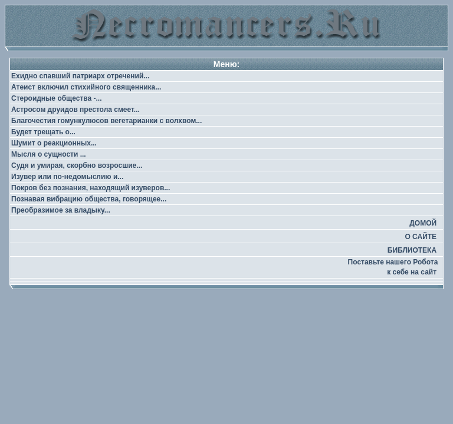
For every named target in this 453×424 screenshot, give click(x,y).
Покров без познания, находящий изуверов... (90, 188)
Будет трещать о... (43, 132)
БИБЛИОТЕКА (412, 250)
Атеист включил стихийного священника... (86, 87)
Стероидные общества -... (56, 98)
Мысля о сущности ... (48, 154)
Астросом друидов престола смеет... (75, 109)
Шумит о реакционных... (54, 143)
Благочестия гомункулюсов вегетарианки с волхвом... (106, 121)
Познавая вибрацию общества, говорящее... (88, 199)
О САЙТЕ (420, 237)
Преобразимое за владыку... (60, 210)
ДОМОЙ (422, 223)
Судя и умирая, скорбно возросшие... (76, 165)
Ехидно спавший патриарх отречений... (80, 76)
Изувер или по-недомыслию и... (67, 177)
